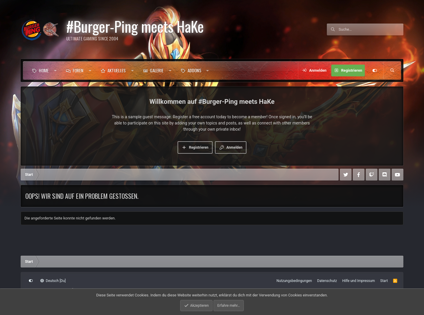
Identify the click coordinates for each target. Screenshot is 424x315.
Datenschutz (327, 281)
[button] (55, 70)
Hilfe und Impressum (358, 281)
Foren (78, 70)
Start (384, 281)
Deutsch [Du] (53, 281)
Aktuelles (116, 70)
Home (44, 70)
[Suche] (371, 29)
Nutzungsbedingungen (294, 281)
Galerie (156, 70)
